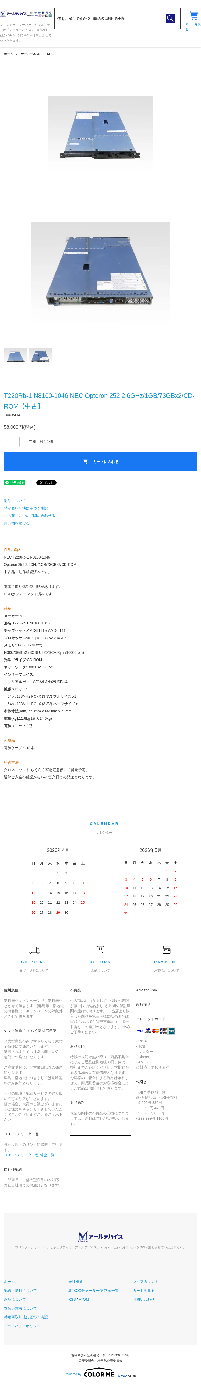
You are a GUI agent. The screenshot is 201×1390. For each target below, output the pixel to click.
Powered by (100, 1372)
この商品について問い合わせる (29, 515)
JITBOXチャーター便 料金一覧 (29, 1155)
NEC (50, 54)
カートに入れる (101, 461)
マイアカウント (145, 1282)
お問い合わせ (144, 1299)
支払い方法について (20, 1308)
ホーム (8, 54)
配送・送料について (20, 1290)
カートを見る (144, 1290)
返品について (15, 501)
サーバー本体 (30, 54)
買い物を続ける (17, 523)
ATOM (84, 1299)
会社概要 (75, 1282)
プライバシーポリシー (22, 1326)
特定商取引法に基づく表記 (26, 508)
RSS (72, 1299)
